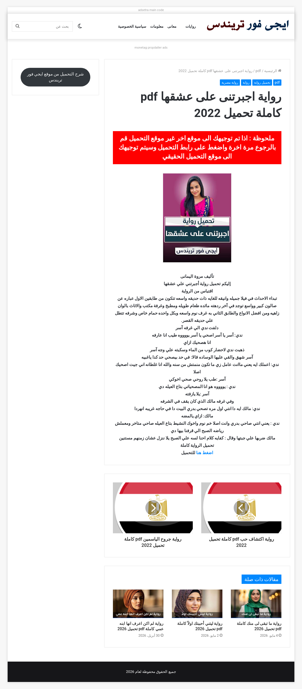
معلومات (156, 26)
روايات (190, 26)
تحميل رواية (262, 82)
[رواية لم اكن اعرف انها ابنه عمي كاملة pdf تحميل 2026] (138, 604)
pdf (258, 71)
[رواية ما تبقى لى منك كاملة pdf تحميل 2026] (256, 604)
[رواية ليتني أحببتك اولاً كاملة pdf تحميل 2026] (197, 604)
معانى (171, 26)
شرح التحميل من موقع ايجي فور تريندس (55, 77)
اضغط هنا (204, 452)
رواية (246, 82)
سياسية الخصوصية (132, 26)
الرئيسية (272, 71)
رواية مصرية (230, 82)
